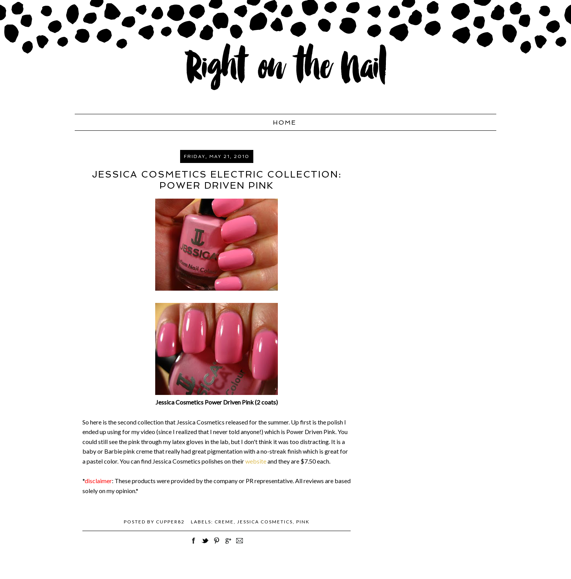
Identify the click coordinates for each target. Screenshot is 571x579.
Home (284, 122)
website (256, 461)
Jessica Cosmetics (265, 522)
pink (303, 522)
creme (224, 522)
